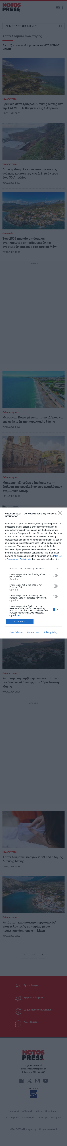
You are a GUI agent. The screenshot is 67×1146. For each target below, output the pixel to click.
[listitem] (33, 568)
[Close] (61, 514)
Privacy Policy (51, 632)
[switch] (55, 575)
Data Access (33, 632)
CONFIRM (20, 621)
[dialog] (33, 573)
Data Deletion (16, 632)
